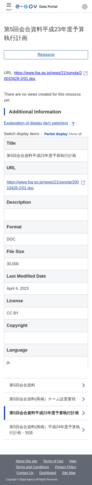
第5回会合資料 (22, 385)
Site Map (69, 473)
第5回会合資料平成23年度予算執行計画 (44, 413)
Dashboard (47, 473)
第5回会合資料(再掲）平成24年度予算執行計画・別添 (44, 430)
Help (72, 461)
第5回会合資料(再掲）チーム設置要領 (42, 399)
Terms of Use (53, 461)
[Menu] (9, 6)
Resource (46, 54)
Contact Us (24, 473)
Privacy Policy (65, 467)
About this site (26, 461)
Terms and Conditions (32, 467)
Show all (75, 134)
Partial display (56, 134)
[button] (84, 6)
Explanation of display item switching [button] (40, 123)
